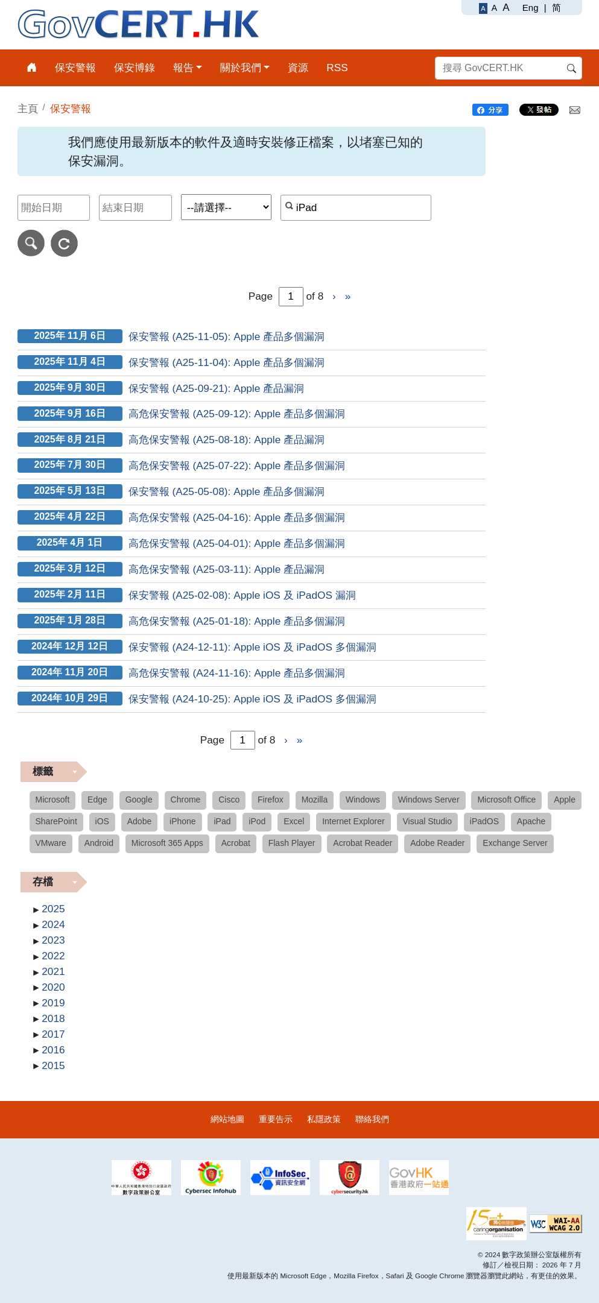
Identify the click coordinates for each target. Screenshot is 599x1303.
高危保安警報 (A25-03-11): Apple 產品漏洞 (226, 569)
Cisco (228, 799)
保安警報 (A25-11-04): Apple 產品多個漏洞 (226, 362)
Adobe (139, 821)
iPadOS (484, 821)
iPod (257, 821)
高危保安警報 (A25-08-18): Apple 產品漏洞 (226, 440)
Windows (363, 799)
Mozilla (315, 799)
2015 (53, 1065)
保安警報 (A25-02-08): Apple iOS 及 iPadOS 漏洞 (242, 595)
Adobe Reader (437, 843)
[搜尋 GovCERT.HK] (508, 68)
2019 (53, 1003)
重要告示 (276, 1119)
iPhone (183, 821)
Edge (97, 799)
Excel (294, 821)
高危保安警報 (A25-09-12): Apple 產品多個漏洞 (236, 414)
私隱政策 (324, 1119)
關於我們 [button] (240, 68)
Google (139, 799)
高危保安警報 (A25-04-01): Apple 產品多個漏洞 (236, 543)
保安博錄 (134, 68)
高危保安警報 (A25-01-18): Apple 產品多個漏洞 (236, 621)
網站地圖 (227, 1119)
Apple (564, 799)
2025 (53, 909)
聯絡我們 (372, 1119)
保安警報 (75, 68)
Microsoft (53, 799)
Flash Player (291, 843)
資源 (298, 68)
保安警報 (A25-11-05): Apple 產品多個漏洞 (226, 336)
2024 (53, 924)
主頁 (27, 109)
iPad (222, 821)
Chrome (186, 799)
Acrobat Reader (362, 843)
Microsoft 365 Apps (167, 843)
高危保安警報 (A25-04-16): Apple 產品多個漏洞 (236, 517)
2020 (53, 987)
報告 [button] (183, 68)
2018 (53, 1018)
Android (98, 843)
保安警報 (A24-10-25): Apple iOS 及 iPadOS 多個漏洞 (252, 699)
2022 (53, 956)
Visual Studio (427, 821)
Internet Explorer (353, 821)
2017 (53, 1034)
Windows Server (429, 799)
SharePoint (56, 821)
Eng (530, 7)
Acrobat (235, 843)
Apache (531, 821)
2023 (53, 940)
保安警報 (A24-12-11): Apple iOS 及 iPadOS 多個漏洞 (252, 647)
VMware (51, 843)
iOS (102, 821)
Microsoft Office (506, 799)
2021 (53, 971)
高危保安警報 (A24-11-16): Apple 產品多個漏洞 (236, 673)
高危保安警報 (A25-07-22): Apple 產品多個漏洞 (236, 465)
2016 (53, 1050)
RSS (337, 68)
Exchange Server (515, 843)
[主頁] (31, 67)
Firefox (271, 799)
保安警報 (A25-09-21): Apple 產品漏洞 (216, 388)
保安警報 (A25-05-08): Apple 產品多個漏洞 (226, 491)
